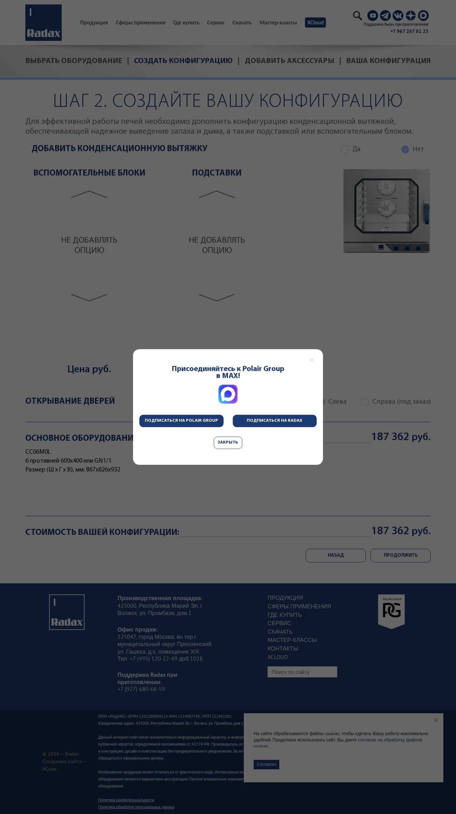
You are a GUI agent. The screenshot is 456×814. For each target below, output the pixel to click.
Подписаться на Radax (274, 420)
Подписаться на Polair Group (181, 420)
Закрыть (228, 442)
